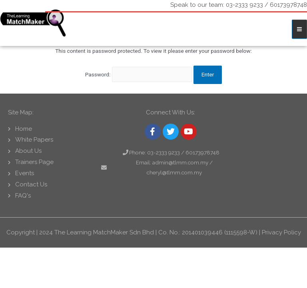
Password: (138, 74)
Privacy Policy (281, 232)
